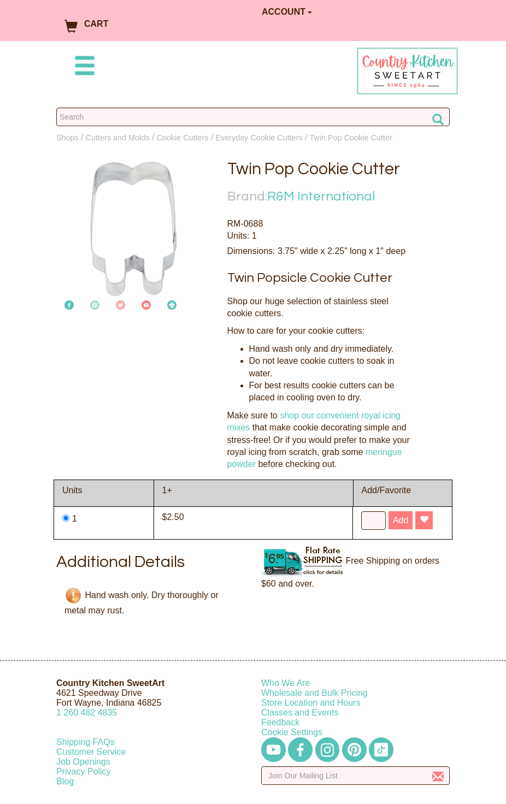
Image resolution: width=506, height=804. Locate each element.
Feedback (280, 722)
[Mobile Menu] (82, 67)
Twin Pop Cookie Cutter (351, 137)
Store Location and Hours (310, 702)
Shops (67, 137)
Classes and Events (299, 712)
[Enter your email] (355, 775)
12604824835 (86, 712)
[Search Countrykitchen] (253, 117)
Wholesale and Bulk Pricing (314, 692)
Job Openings (83, 761)
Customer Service (91, 751)
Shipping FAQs (85, 742)
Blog (65, 781)
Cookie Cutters (182, 137)
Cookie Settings (291, 732)
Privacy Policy (83, 771)
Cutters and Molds (118, 137)
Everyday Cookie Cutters (258, 137)
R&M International (321, 196)
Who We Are (285, 683)
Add (400, 520)
